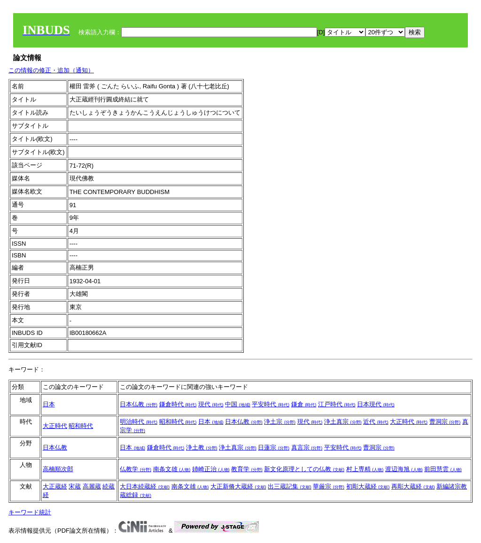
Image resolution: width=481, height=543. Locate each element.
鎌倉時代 (178, 404)
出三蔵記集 (289, 486)
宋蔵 (75, 486)
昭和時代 (81, 425)
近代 (375, 421)
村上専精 (365, 469)
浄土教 (201, 447)
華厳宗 (328, 486)
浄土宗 (279, 421)
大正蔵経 (55, 486)
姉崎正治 (211, 469)
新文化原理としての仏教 (304, 469)
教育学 (247, 469)
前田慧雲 (443, 469)
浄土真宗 (343, 421)
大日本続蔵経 (145, 486)
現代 (211, 404)
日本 (49, 404)
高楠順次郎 (58, 469)
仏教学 (135, 469)
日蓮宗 (273, 447)
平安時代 (270, 404)
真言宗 (307, 447)
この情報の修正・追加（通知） (51, 70)
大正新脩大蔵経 (238, 486)
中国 (237, 404)
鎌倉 (304, 404)
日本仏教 (138, 404)
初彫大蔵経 (368, 486)
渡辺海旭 (404, 469)
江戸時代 (337, 404)
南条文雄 (172, 469)
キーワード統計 (29, 512)
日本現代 (376, 404)
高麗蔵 (92, 486)
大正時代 (55, 425)
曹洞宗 (445, 421)
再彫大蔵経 (413, 486)
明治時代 (138, 421)
